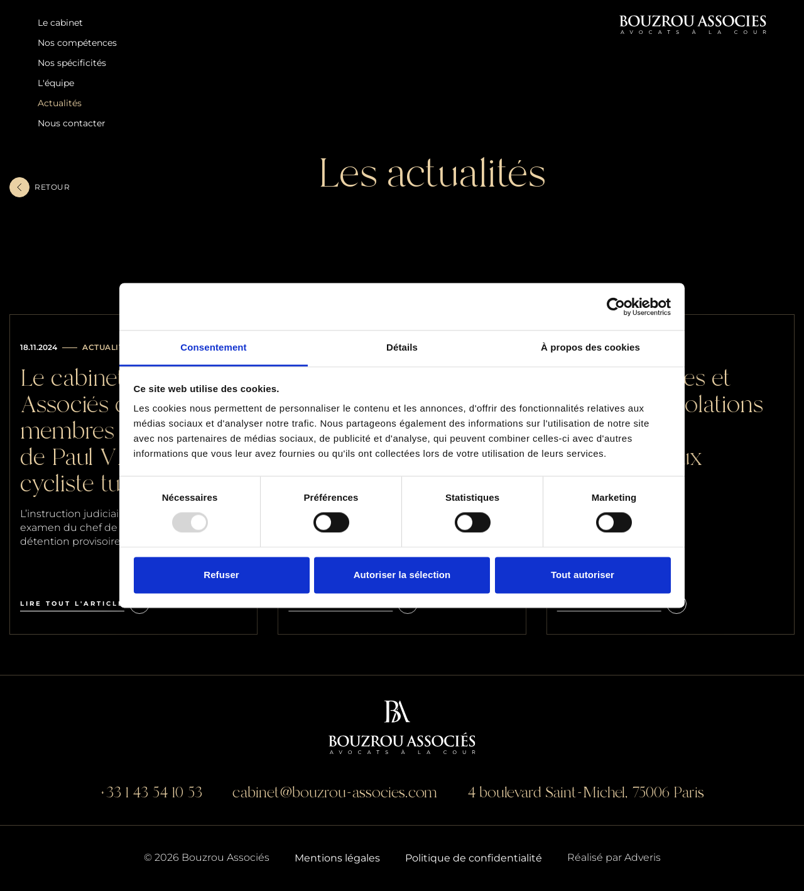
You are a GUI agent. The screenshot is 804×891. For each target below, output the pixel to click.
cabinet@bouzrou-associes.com (334, 792)
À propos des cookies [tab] (590, 347)
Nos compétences (77, 42)
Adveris (642, 857)
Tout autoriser (582, 574)
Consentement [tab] (213, 347)
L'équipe (56, 83)
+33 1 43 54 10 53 (151, 792)
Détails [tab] (402, 347)
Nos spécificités (72, 62)
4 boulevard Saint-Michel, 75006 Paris (585, 792)
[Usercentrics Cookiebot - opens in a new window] (616, 306)
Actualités (60, 103)
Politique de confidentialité (473, 858)
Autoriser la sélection (402, 574)
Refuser (221, 574)
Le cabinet (60, 22)
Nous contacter (72, 123)
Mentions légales (337, 858)
